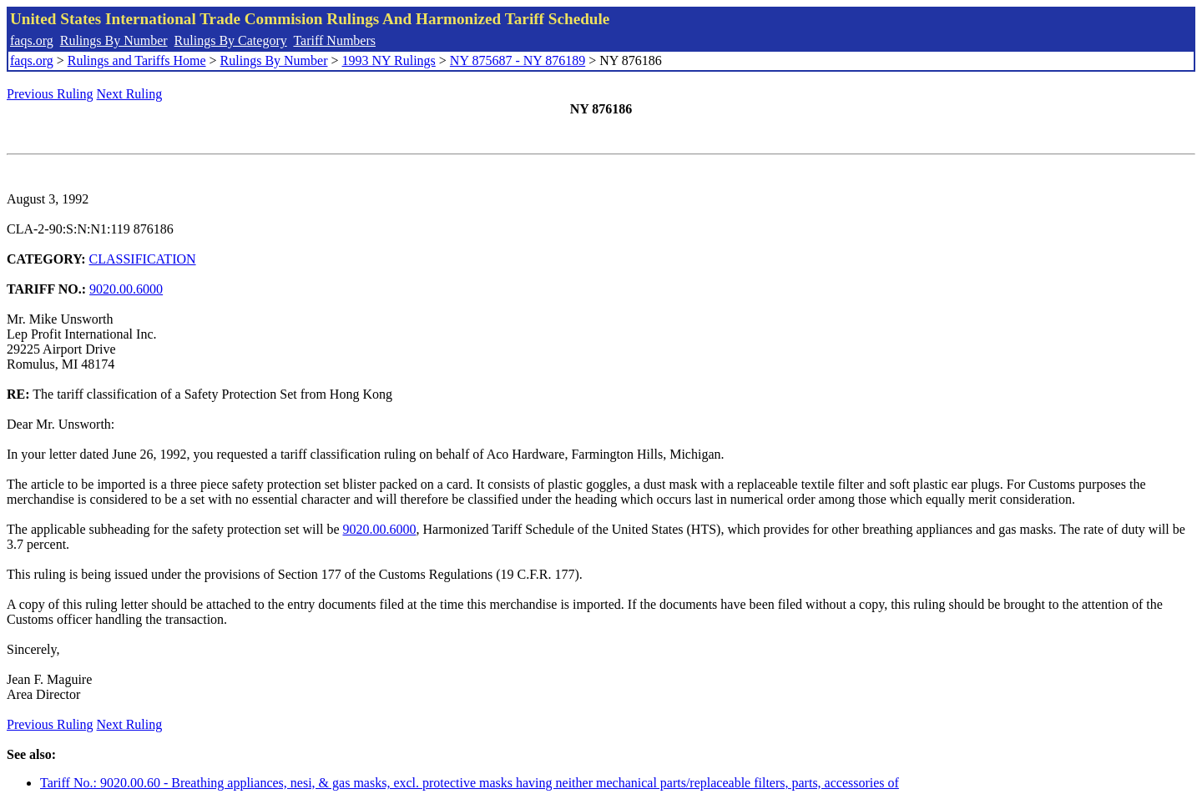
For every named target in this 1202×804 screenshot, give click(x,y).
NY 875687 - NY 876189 (517, 60)
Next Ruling (130, 94)
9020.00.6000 (126, 289)
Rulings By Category (230, 40)
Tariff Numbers (334, 40)
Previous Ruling (50, 94)
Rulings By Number (114, 40)
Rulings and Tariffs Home (137, 60)
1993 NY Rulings (389, 60)
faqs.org (31, 40)
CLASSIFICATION (142, 259)
